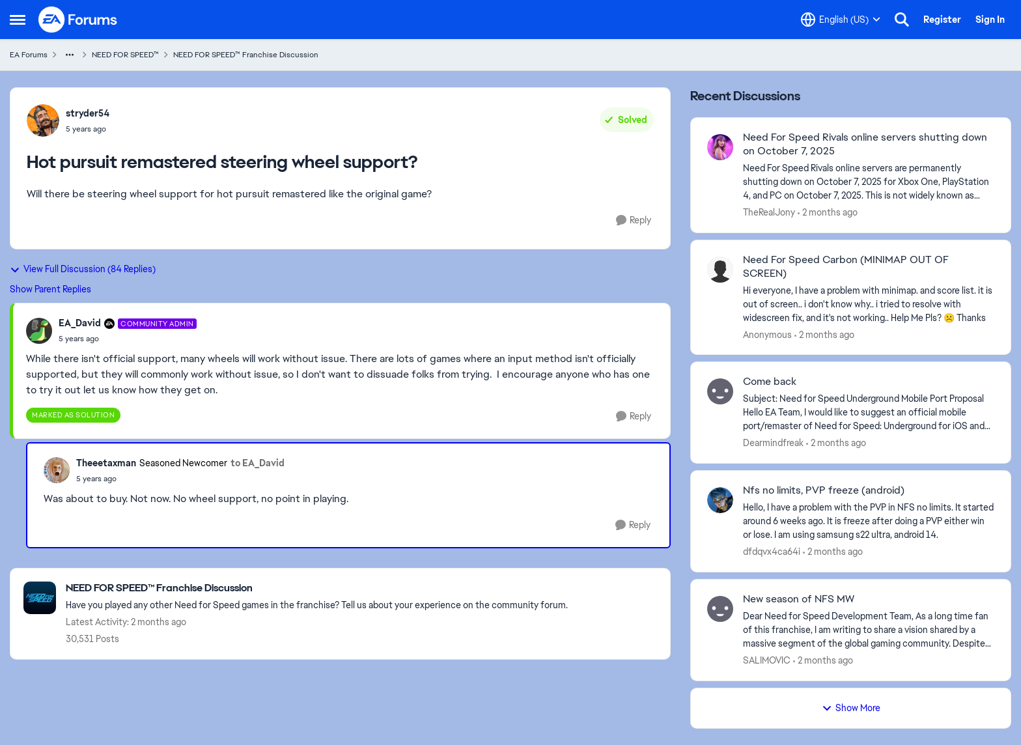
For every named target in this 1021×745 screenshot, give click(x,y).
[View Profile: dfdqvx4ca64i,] (720, 500)
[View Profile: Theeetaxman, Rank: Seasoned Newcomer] (57, 470)
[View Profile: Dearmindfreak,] (720, 391)
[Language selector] (840, 20)
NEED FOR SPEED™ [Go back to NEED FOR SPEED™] (125, 54)
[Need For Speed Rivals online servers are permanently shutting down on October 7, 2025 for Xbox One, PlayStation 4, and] (868, 182)
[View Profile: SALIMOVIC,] (720, 609)
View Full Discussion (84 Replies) (83, 269)
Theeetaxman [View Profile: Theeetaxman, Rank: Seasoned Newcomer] (106, 463)
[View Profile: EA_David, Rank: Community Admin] (39, 331)
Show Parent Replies (50, 289)
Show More (851, 708)
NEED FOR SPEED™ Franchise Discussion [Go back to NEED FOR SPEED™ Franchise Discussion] (245, 54)
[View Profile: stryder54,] (43, 120)
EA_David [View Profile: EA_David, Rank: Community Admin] (80, 323)
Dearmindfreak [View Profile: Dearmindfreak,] (773, 443)
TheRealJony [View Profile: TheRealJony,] (769, 212)
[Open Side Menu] (17, 19)
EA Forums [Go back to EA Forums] (29, 54)
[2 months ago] (828, 212)
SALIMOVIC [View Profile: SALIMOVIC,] (766, 660)
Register (942, 19)
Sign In (990, 19)
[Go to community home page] (78, 20)
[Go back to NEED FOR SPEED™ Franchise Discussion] (317, 588)
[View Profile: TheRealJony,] (720, 147)
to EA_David (258, 463)
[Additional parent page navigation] (69, 55)
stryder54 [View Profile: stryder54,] (87, 113)
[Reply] (633, 220)
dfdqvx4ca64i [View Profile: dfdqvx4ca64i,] (771, 551)
